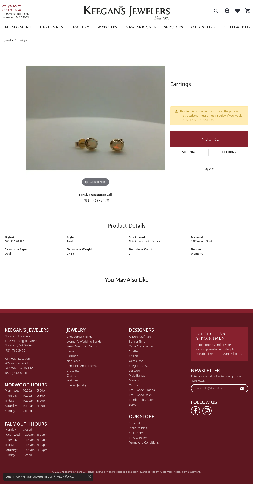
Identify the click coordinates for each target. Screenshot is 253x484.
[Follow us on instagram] (207, 410)
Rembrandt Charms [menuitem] (142, 400)
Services (173, 27)
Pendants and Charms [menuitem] (82, 366)
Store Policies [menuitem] (138, 428)
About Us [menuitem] (135, 423)
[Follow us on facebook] (195, 410)
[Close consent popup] (89, 476)
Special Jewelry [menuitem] (77, 385)
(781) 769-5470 (11, 6)
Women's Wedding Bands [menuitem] (84, 341)
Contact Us (237, 27)
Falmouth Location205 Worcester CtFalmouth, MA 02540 (19, 365)
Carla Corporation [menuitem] (141, 346)
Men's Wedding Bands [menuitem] (82, 346)
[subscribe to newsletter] (241, 388)
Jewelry (80, 27)
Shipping (189, 152)
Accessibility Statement (187, 471)
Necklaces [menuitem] (73, 361)
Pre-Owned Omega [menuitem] (142, 390)
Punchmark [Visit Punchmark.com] (165, 471)
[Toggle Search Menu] (216, 11)
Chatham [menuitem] (135, 351)
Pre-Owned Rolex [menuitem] (140, 395)
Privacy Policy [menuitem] (138, 437)
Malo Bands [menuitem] (137, 375)
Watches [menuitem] (72, 380)
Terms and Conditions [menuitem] (144, 442)
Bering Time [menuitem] (137, 341)
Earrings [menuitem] (72, 356)
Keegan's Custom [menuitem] (140, 366)
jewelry (9, 40)
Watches (107, 27)
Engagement (17, 27)
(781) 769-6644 (11, 10)
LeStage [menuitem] (134, 370)
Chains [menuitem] (71, 375)
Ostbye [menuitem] (133, 385)
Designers (51, 27)
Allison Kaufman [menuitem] (140, 336)
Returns (229, 152)
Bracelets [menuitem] (73, 370)
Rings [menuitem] (70, 351)
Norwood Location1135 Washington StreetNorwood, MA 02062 (21, 343)
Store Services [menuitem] (138, 433)
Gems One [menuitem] (136, 361)
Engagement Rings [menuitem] (79, 336)
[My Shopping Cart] (248, 11)
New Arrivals (140, 27)
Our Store (203, 27)
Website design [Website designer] (115, 471)
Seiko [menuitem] (132, 404)
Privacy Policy (63, 476)
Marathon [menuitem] (135, 380)
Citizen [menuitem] (133, 356)
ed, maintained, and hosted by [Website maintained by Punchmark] (141, 471)
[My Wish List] (237, 11)
